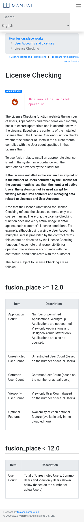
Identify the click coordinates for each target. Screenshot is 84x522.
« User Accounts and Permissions (27, 56)
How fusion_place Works (26, 38)
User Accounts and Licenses (34, 43)
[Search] (35, 17)
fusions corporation (28, 512)
